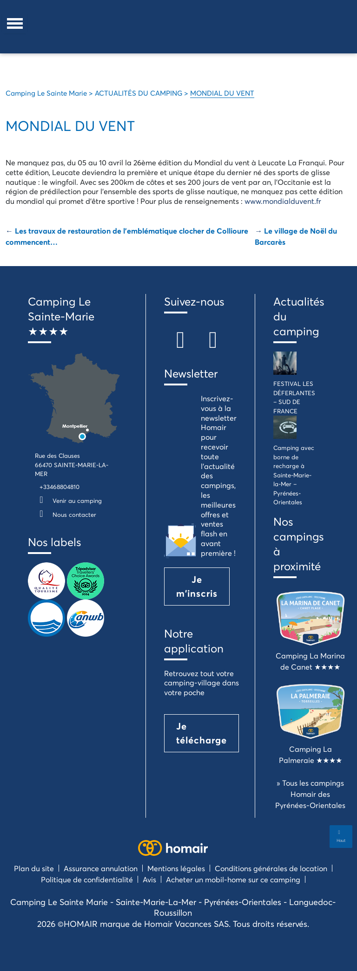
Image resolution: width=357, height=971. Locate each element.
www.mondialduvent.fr (283, 201)
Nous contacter (65, 514)
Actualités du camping (295, 316)
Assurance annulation (101, 868)
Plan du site (34, 868)
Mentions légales (176, 868)
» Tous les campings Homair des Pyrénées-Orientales (310, 794)
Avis (149, 879)
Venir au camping (68, 500)
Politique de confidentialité (87, 879)
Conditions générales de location (271, 868)
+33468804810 (59, 486)
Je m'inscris (197, 586)
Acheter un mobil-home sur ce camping (233, 879)
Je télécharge (201, 733)
